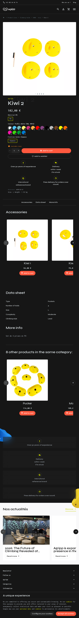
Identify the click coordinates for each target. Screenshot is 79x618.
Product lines (12, 17)
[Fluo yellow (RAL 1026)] (61, 128)
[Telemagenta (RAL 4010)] (28, 128)
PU (10, 119)
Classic (13, 141)
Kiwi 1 (27, 263)
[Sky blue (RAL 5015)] (14, 128)
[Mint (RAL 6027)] (19, 128)
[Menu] (74, 9)
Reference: (11, 189)
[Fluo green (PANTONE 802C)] (14, 132)
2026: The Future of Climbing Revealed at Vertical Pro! (21, 550)
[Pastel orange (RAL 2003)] (33, 128)
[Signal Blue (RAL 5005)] (24, 132)
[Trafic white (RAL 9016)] (10, 128)
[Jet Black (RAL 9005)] (47, 128)
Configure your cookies (42, 614)
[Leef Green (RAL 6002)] (19, 132)
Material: (12, 115)
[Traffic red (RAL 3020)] (38, 128)
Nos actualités (15, 509)
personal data (25, 609)
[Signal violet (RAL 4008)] (42, 128)
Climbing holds (25, 17)
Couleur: (21, 124)
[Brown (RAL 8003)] (56, 128)
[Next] (72, 242)
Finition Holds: (17, 137)
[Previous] (6, 242)
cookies (69, 602)
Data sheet (41, 202)
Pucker (27, 403)
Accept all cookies (66, 614)
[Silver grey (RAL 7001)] (51, 128)
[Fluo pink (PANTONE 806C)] (10, 132)
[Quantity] (14, 150)
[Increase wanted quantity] (19, 150)
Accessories (26, 202)
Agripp (10, 98)
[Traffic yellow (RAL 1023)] (24, 128)
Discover (69, 509)
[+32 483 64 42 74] (10, 2)
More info (53, 202)
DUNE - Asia (37, 17)
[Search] (58, 9)
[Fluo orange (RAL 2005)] (65, 128)
